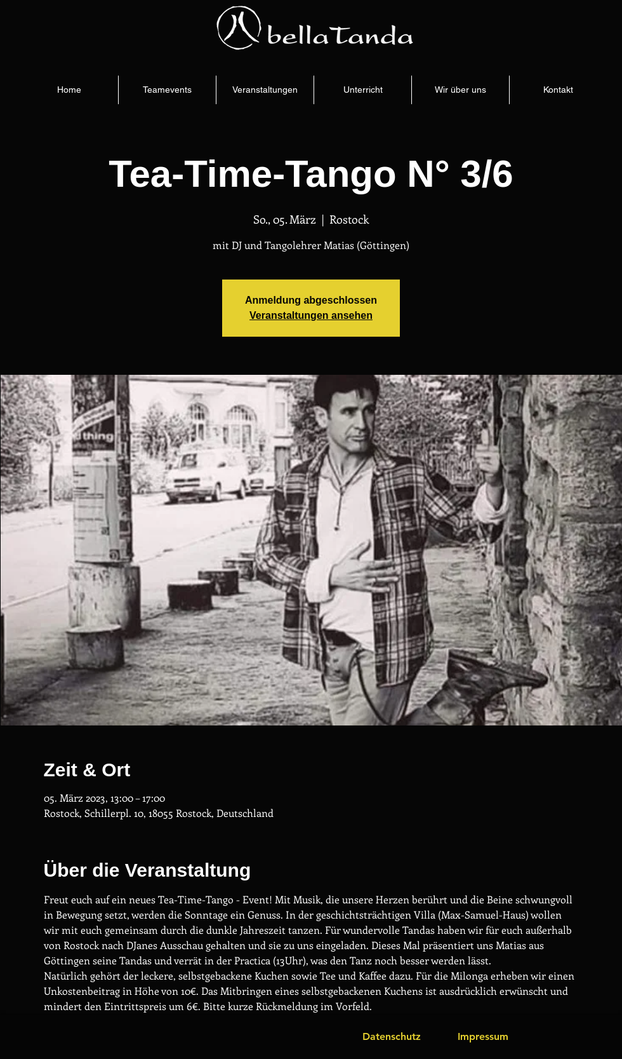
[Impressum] (483, 1036)
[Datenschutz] (391, 1036)
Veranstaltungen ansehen (311, 315)
